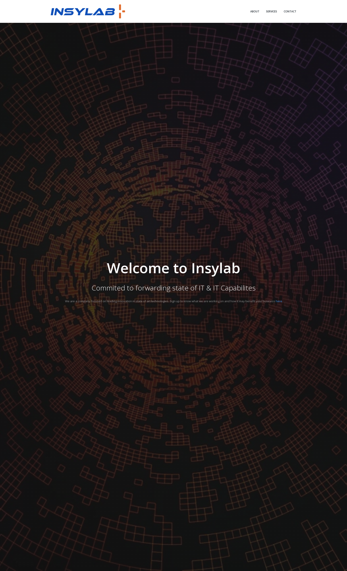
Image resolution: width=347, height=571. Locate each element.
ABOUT (254, 11)
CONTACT (290, 11)
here (279, 301)
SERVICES (271, 11)
